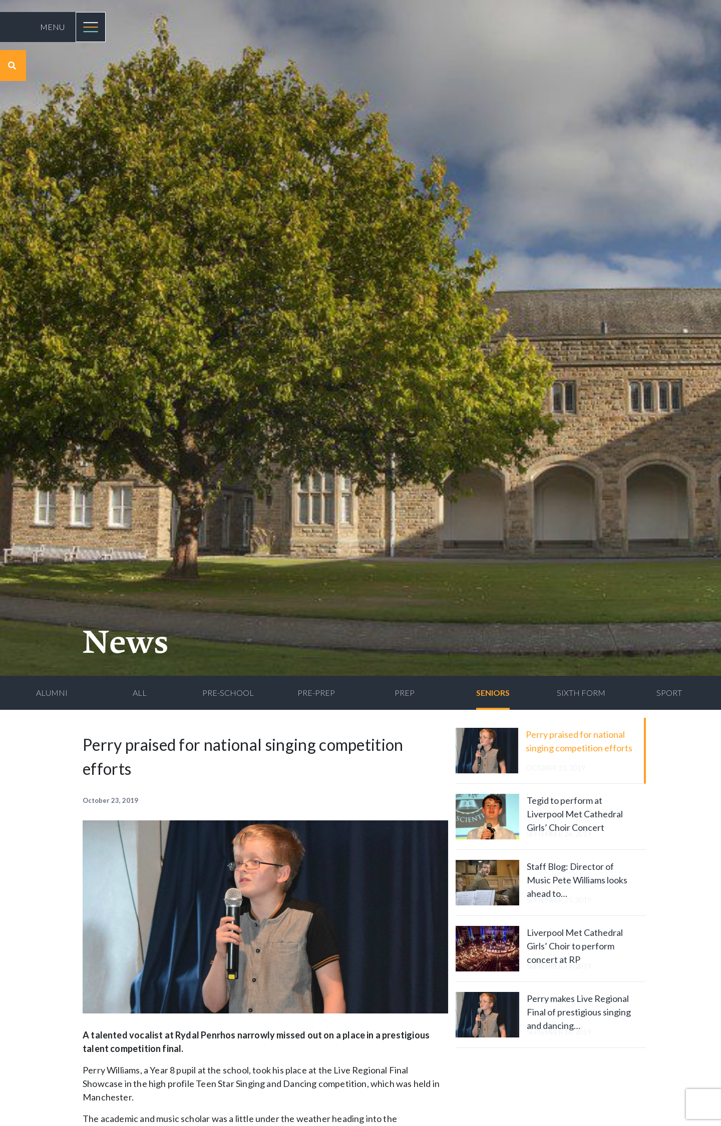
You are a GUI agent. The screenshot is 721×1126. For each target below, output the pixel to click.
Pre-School (228, 692)
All (140, 692)
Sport (669, 692)
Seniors (493, 692)
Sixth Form (581, 692)
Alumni (52, 692)
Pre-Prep (316, 692)
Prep (405, 692)
